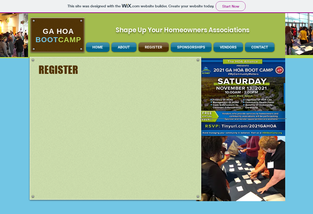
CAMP (69, 40)
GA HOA (58, 31)
